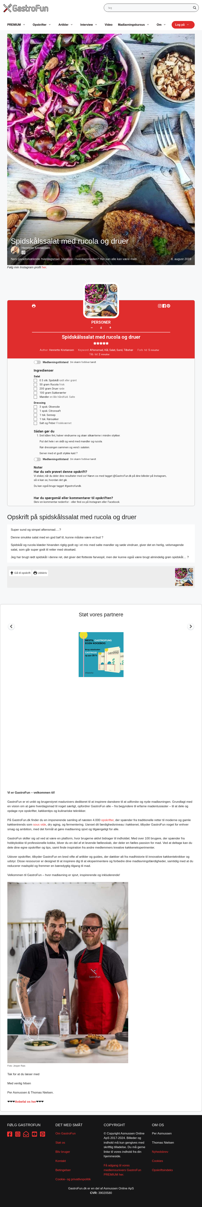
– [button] (92, 328)
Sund (119, 350)
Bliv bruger (62, 1151)
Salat (112, 350)
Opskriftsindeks (162, 1170)
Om (163, 24)
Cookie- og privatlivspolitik (73, 1179)
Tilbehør (128, 350)
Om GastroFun (65, 1133)
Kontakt (60, 1161)
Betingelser (63, 1170)
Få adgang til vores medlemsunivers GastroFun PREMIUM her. (122, 1170)
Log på (184, 25)
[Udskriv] (34, 305)
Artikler (67, 24)
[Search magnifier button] (194, 7)
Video (108, 24)
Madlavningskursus (135, 24)
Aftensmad (96, 350)
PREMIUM (18, 24)
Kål (106, 350)
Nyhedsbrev (160, 1151)
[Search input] (149, 7)
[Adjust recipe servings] (101, 328)
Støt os (60, 1142)
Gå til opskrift (20, 572)
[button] (168, 305)
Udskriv (40, 572)
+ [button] (110, 327)
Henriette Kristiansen (36, 248)
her (44, 267)
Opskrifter (44, 24)
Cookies (157, 1161)
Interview (90, 24)
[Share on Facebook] (164, 305)
